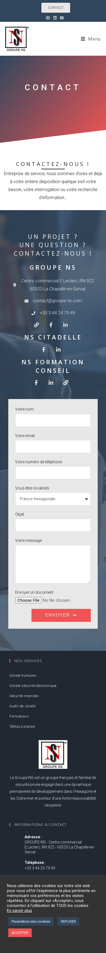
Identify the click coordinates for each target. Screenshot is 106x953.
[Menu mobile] (91, 39)
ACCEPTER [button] (20, 933)
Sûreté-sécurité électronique (33, 686)
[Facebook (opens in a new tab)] (49, 17)
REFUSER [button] (68, 921)
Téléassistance (22, 726)
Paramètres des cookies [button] (31, 921)
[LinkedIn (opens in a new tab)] (55, 17)
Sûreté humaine (22, 675)
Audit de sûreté (22, 706)
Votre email (25, 435)
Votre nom (24, 409)
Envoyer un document (34, 592)
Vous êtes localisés (32, 488)
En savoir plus (19, 910)
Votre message (28, 540)
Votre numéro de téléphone (38, 462)
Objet (19, 514)
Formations (19, 716)
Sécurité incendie (23, 696)
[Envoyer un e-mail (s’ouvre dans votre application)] (61, 17)
